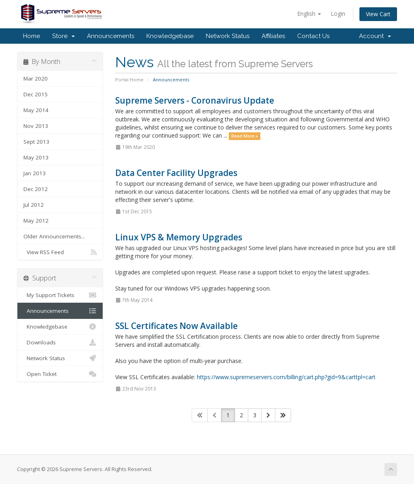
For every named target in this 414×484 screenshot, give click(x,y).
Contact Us (313, 36)
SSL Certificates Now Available (176, 325)
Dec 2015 (35, 94)
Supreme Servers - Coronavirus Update (194, 100)
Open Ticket (60, 374)
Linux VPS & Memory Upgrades (178, 237)
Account (375, 36)
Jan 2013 (34, 173)
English (309, 13)
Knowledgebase (170, 36)
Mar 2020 (35, 78)
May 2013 (36, 157)
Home (31, 36)
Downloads (60, 342)
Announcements (110, 36)
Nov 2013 (35, 125)
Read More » (244, 136)
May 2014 (36, 110)
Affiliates (273, 36)
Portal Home (129, 79)
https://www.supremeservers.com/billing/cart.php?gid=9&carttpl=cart (286, 377)
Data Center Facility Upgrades (176, 172)
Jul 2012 (33, 204)
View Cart (378, 14)
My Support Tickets (60, 295)
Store (63, 36)
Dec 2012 (35, 189)
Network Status (227, 36)
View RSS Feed (60, 252)
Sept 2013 (36, 141)
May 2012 (36, 220)
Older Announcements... (54, 236)
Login (338, 13)
